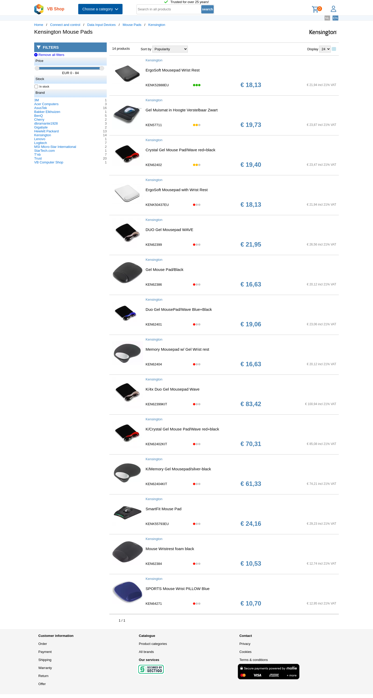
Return (43, 676)
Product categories (153, 644)
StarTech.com (44, 151)
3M (36, 100)
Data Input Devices (101, 25)
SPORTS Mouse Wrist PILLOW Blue (178, 588)
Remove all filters (49, 55)
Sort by (146, 49)
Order (42, 644)
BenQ (38, 116)
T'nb (37, 154)
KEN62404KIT (156, 484)
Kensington (156, 25)
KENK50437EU (157, 205)
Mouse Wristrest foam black (170, 548)
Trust (38, 158)
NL (327, 18)
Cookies (245, 652)
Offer (42, 684)
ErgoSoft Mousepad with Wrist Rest (177, 190)
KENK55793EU (157, 524)
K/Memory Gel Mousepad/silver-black (178, 469)
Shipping (45, 660)
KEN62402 (154, 165)
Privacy (244, 644)
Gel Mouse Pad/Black (164, 269)
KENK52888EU (157, 85)
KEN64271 (154, 604)
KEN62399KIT (156, 404)
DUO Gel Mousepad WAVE (169, 229)
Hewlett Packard (46, 131)
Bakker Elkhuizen (47, 112)
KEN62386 (154, 284)
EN (335, 18)
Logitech (40, 143)
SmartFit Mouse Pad (164, 509)
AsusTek (40, 108)
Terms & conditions (253, 660)
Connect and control (65, 25)
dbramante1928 (46, 123)
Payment (45, 652)
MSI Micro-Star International (55, 147)
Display (312, 49)
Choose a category (100, 9)
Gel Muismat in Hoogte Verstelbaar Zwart (182, 110)
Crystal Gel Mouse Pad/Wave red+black (180, 150)
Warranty (45, 668)
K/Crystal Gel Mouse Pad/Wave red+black (182, 429)
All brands (146, 652)
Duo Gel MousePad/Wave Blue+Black (179, 309)
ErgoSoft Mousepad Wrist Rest (172, 70)
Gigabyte (41, 127)
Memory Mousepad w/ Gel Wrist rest (177, 349)
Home (38, 25)
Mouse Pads (132, 25)
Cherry (39, 119)
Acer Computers (46, 104)
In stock (42, 86)
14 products (121, 49)
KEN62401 (154, 324)
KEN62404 (154, 364)
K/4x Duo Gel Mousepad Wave (172, 389)
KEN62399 (154, 245)
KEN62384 (154, 564)
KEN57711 (154, 125)
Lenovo (39, 139)
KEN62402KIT (156, 444)
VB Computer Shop (48, 162)
